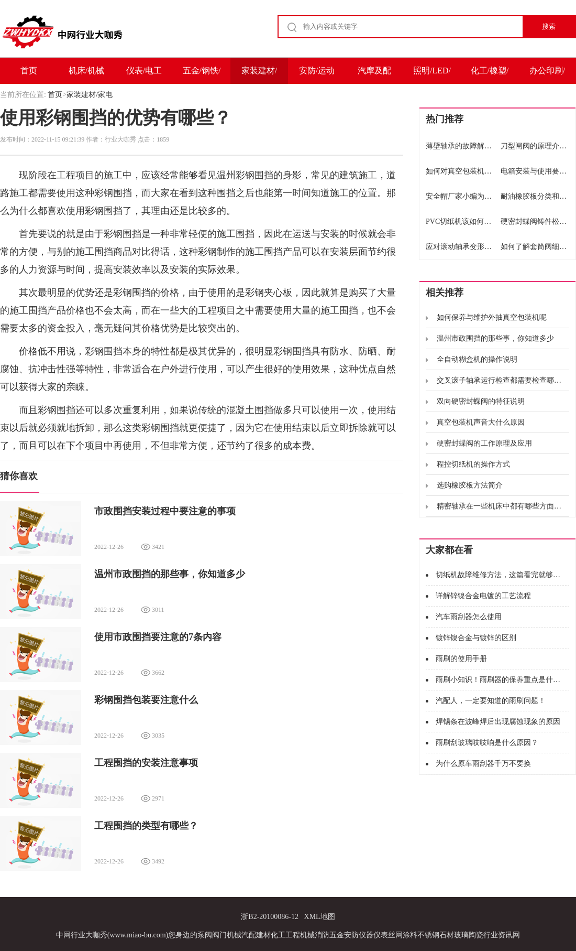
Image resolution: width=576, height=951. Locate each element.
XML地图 (319, 917)
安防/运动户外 (317, 75)
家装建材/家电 (259, 75)
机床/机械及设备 (86, 75)
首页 (28, 70)
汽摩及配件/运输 (374, 75)
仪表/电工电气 (144, 75)
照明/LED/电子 (432, 75)
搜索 (549, 26)
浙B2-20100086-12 (269, 917)
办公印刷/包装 (547, 75)
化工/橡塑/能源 (490, 75)
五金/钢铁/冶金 (202, 75)
